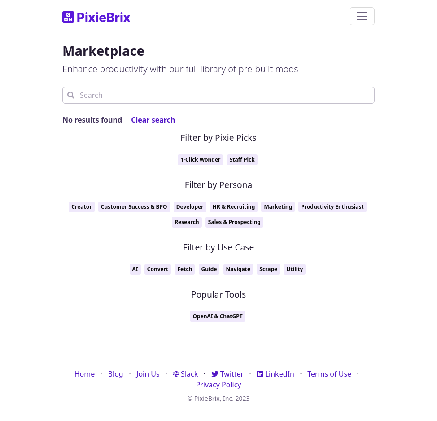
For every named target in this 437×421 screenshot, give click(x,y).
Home (84, 374)
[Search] (218, 95)
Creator (81, 206)
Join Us (148, 374)
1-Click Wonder (200, 159)
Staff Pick (242, 159)
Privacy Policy (218, 385)
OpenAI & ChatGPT (217, 316)
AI (135, 269)
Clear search (153, 120)
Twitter (227, 374)
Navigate (238, 269)
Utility (294, 269)
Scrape (268, 269)
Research (187, 222)
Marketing (278, 206)
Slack (185, 374)
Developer (190, 206)
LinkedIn (275, 374)
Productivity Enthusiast (332, 206)
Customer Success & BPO (134, 206)
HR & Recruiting (234, 206)
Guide (209, 269)
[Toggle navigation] (362, 16)
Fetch (184, 269)
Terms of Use (329, 374)
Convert (158, 269)
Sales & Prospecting (234, 222)
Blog (115, 374)
